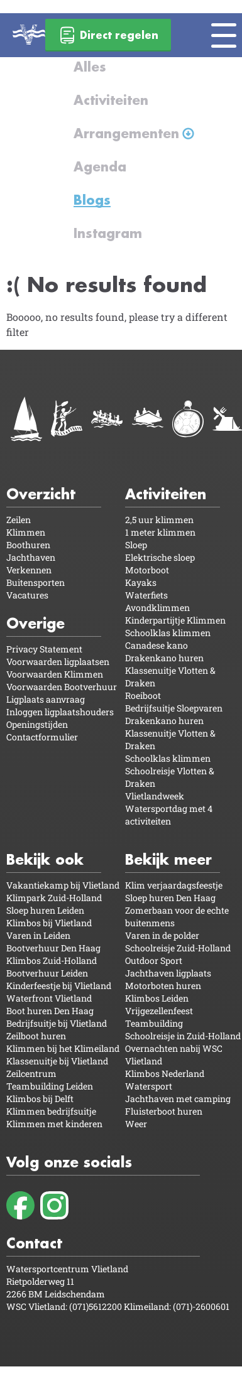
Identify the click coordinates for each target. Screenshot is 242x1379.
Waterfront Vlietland (49, 998)
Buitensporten (35, 582)
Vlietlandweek (154, 796)
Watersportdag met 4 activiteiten (168, 815)
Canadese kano (156, 645)
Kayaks (141, 582)
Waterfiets (146, 595)
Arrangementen (126, 133)
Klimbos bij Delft (40, 1099)
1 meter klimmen (160, 532)
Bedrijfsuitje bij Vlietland (56, 1023)
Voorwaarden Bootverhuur (61, 687)
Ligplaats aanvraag (45, 699)
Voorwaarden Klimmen (54, 674)
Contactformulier (42, 737)
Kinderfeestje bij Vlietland (58, 986)
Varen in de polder (162, 935)
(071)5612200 (96, 1306)
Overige (35, 623)
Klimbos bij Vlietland (49, 923)
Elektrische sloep (160, 557)
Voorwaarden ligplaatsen (57, 662)
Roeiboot (143, 695)
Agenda (100, 166)
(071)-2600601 (201, 1306)
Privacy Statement (44, 649)
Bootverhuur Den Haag (53, 948)
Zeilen (18, 520)
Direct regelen (108, 35)
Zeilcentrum (31, 1073)
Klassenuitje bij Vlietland (57, 1061)
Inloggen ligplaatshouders (60, 712)
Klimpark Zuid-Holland (54, 898)
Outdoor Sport (153, 960)
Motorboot (147, 570)
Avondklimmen (157, 608)
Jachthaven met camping (178, 1099)
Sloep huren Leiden (45, 910)
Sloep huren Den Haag (170, 898)
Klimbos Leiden (157, 998)
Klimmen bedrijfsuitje (51, 1111)
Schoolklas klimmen (168, 633)
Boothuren (28, 545)
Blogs (92, 200)
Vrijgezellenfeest (159, 1011)
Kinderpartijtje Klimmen (175, 620)
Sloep (136, 545)
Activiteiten (111, 100)
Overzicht (40, 494)
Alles (90, 66)
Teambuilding (154, 1023)
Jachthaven (30, 557)
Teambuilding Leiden (49, 1086)
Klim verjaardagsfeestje (174, 885)
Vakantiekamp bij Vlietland (62, 885)
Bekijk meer (168, 859)
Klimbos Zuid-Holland (51, 960)
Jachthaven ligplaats (168, 973)
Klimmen (25, 532)
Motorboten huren (163, 986)
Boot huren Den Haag (50, 1011)
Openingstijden (37, 724)
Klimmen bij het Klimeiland (62, 1048)
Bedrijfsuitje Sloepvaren (174, 708)
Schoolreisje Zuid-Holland (178, 948)
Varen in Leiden (38, 935)
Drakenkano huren (164, 658)
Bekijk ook (45, 859)
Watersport (148, 1086)
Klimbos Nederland (164, 1073)
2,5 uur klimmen (159, 520)
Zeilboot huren (36, 1036)
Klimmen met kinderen (54, 1124)
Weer (136, 1124)
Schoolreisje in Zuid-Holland (183, 1036)
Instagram (108, 233)
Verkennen (29, 570)
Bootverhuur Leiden (47, 973)
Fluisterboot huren (163, 1111)
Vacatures (27, 595)
